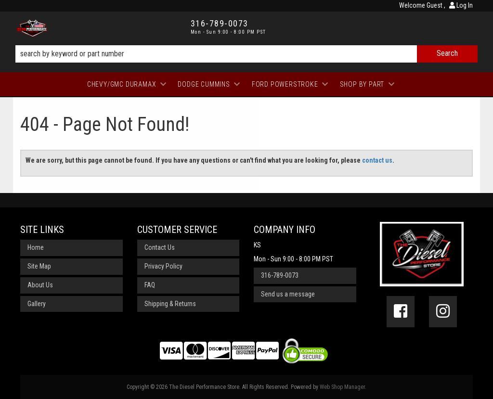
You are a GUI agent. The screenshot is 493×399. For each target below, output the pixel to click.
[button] (246, 54)
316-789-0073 (279, 275)
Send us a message (288, 294)
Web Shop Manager (342, 387)
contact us (377, 160)
